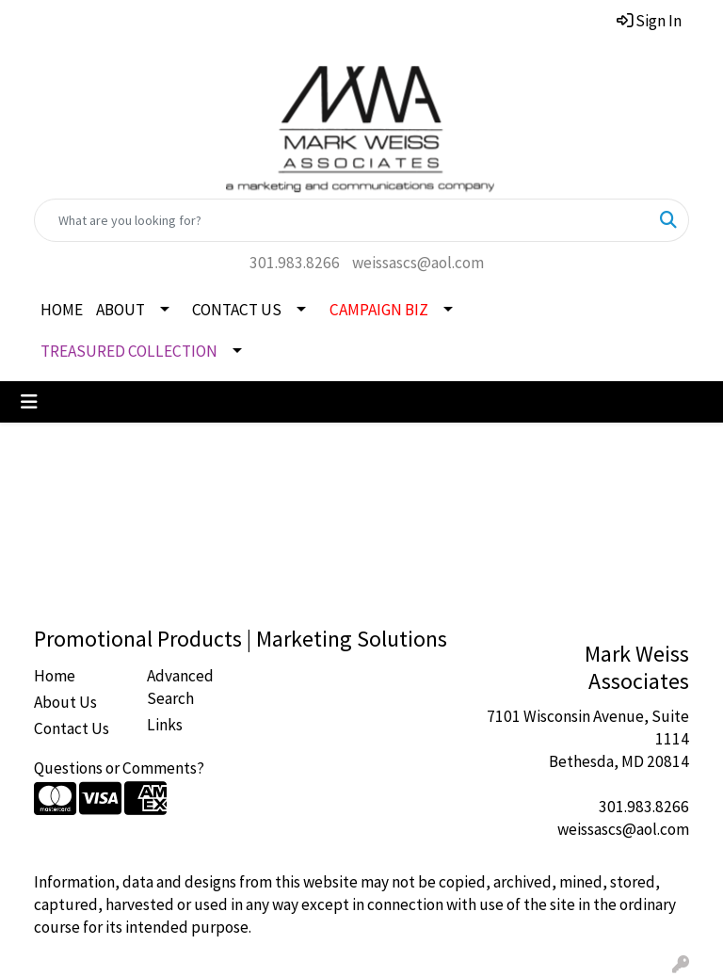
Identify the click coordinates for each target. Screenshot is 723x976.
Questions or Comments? (119, 768)
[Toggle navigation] (29, 402)
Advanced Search (180, 687)
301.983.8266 (294, 262)
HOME (61, 309)
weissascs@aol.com (418, 262)
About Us (65, 702)
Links (165, 724)
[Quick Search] (342, 220)
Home (54, 675)
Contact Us (71, 728)
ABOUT (120, 309)
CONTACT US (236, 309)
